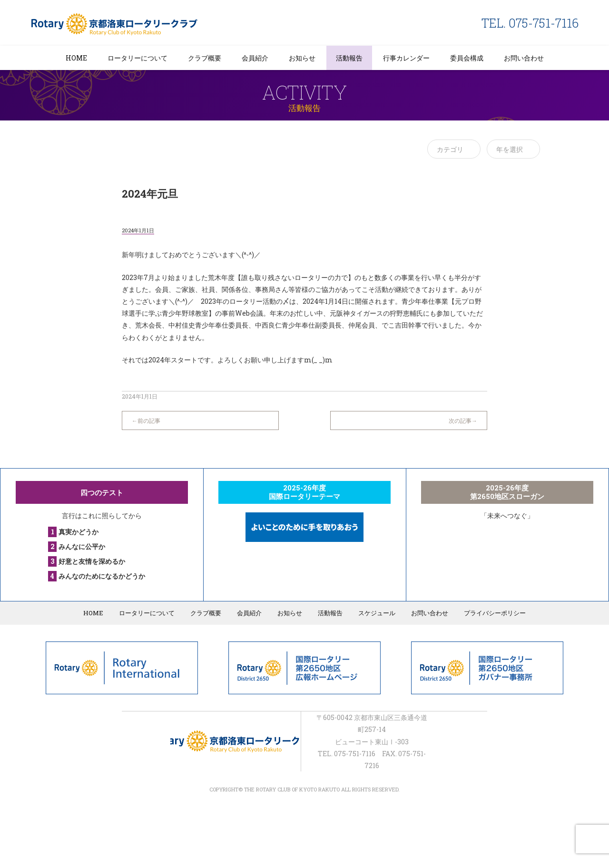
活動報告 (349, 57)
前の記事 (149, 420)
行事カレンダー (406, 57)
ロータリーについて (137, 57)
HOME (76, 57)
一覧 (304, 415)
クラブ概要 (204, 57)
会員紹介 (255, 57)
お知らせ (302, 57)
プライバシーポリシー (495, 613)
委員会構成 (466, 57)
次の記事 (460, 420)
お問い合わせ (524, 57)
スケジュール (376, 613)
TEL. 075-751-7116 (530, 23)
